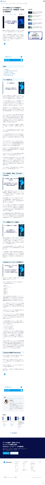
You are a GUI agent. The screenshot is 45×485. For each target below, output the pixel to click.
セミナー (24, 468)
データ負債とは (6, 69)
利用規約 (32, 469)
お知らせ (24, 464)
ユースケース (17, 469)
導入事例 (16, 464)
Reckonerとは (17, 462)
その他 (6, 3)
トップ (1, 3)
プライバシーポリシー (10, 478)
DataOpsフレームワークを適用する (9, 73)
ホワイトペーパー (33, 462)
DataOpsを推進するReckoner (8, 74)
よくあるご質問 (25, 462)
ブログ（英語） (18, 102)
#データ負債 (14, 14)
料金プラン (16, 471)
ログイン (40, 463)
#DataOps (11, 14)
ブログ (4, 3)
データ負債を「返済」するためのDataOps (10, 70)
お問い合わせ (32, 467)
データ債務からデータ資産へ (8, 72)
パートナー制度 (33, 471)
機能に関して (4, 424)
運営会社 (15, 478)
